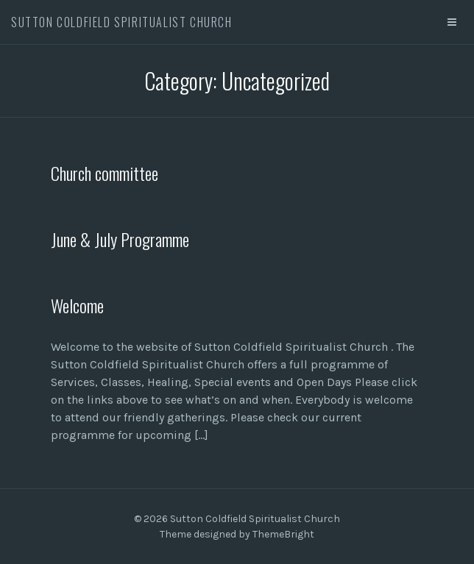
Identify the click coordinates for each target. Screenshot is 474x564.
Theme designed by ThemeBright (237, 534)
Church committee (104, 173)
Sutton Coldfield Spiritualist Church (122, 22)
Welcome (77, 305)
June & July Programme (120, 239)
